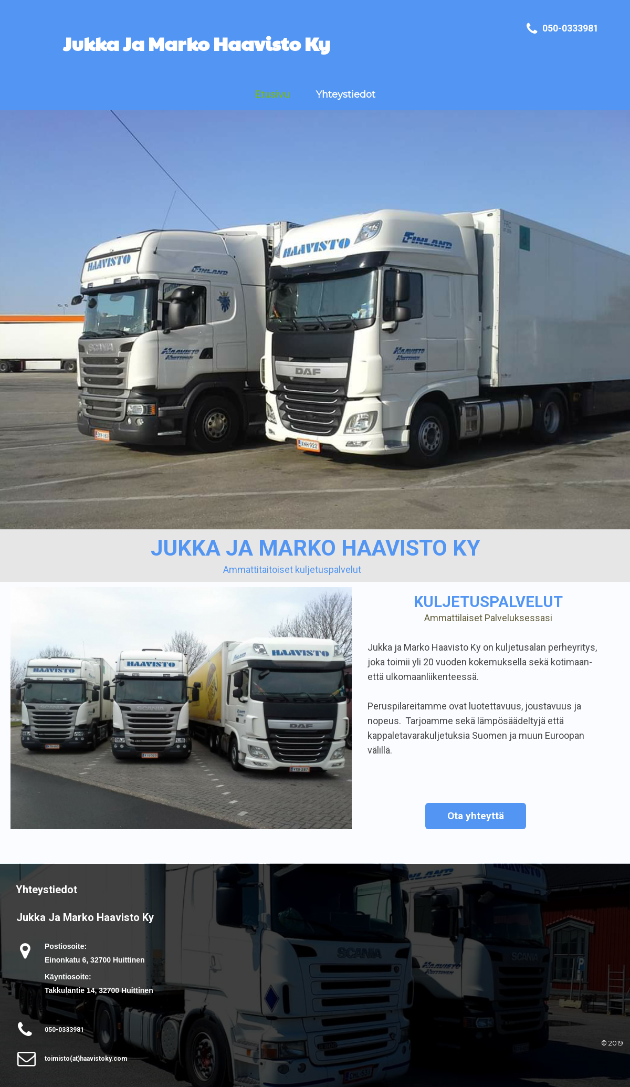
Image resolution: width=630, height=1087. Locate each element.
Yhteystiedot (345, 94)
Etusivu (272, 94)
